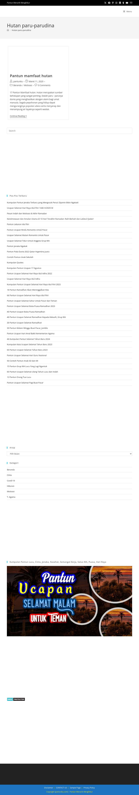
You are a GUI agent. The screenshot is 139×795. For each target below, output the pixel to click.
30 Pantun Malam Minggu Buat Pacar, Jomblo (27, 328)
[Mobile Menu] (127, 11)
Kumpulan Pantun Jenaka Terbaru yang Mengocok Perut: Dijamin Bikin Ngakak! (42, 202)
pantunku (18, 81)
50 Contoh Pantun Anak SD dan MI (22, 360)
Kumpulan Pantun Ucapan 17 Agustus (24, 268)
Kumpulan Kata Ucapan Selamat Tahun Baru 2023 (29, 344)
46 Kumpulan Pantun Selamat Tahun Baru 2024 (28, 339)
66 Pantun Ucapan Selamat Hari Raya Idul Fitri (27, 295)
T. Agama (11, 497)
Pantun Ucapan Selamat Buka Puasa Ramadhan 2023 (31, 306)
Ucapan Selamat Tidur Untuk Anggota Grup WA (28, 240)
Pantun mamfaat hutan (31, 75)
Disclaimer (48, 787)
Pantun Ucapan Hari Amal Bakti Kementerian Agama (30, 333)
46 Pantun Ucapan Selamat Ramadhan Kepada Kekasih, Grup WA (36, 317)
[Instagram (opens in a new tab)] (116, 2)
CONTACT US (61, 787)
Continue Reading (18, 116)
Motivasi (28, 85)
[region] (69, 164)
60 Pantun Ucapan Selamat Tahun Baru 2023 (27, 349)
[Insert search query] (69, 131)
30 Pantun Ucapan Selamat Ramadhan (24, 322)
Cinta (9, 475)
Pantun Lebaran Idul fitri (18, 224)
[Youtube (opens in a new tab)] (127, 2)
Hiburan (10, 486)
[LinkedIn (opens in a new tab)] (120, 2)
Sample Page (75, 787)
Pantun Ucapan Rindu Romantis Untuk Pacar (27, 229)
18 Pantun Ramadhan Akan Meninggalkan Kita (28, 289)
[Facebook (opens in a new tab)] (109, 2)
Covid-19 (11, 480)
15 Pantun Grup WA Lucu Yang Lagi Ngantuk (27, 366)
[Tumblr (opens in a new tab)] (123, 2)
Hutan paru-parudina (21, 30)
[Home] (8, 30)
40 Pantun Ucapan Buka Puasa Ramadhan (26, 311)
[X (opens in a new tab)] (105, 2)
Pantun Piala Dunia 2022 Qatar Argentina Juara (28, 251)
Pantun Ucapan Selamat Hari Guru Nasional (26, 355)
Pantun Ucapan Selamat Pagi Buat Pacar (25, 382)
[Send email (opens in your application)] (130, 2)
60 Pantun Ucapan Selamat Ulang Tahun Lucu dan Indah (32, 371)
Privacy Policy (89, 787)
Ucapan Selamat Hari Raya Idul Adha (23, 279)
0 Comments (44, 85)
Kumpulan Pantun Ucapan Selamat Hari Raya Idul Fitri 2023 (34, 284)
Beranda (17, 85)
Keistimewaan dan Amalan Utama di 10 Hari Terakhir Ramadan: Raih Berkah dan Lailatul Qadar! (50, 219)
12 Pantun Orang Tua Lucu (19, 377)
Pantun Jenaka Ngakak (17, 246)
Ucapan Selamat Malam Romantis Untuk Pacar (28, 235)
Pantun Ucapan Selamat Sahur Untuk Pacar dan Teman (32, 300)
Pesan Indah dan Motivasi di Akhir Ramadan (27, 213)
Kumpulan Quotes (15, 262)
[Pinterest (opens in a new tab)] (113, 2)
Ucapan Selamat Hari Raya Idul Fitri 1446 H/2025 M (30, 208)
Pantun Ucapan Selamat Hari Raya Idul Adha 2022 (29, 273)
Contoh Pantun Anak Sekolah (20, 257)
